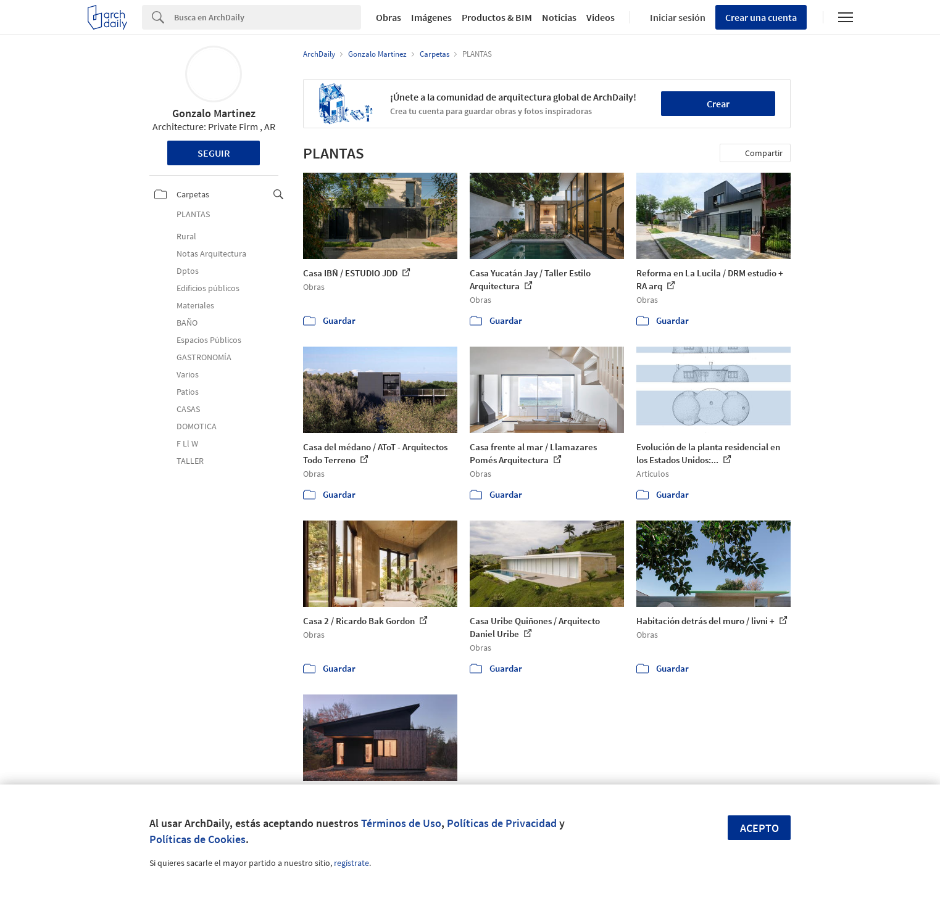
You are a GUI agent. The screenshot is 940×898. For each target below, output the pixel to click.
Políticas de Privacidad (502, 823)
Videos (600, 17)
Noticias (559, 17)
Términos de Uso (401, 823)
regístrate (351, 862)
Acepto (759, 828)
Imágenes (431, 17)
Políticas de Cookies (197, 839)
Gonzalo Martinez (214, 113)
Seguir (214, 153)
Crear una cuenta (761, 17)
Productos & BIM (497, 17)
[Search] (267, 17)
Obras (388, 17)
